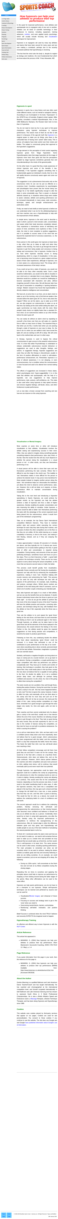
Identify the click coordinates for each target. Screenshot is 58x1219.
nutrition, (28, 34)
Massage (34, 999)
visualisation (53, 36)
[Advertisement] (22, 82)
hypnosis (51, 135)
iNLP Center (21, 926)
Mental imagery (34, 896)
